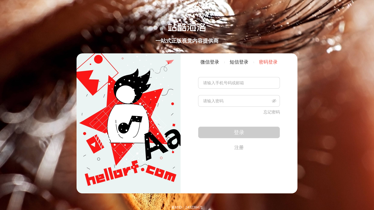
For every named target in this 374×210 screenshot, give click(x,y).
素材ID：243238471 (187, 207)
